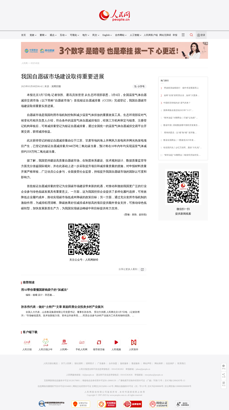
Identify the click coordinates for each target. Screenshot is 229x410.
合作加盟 (113, 363)
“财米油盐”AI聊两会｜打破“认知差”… (180, 118)
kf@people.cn (88, 375)
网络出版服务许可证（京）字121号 (130, 386)
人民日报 (27, 344)
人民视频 (116, 344)
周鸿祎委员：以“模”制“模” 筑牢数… (180, 133)
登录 (203, 35)
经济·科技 (35, 63)
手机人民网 (81, 344)
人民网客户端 (151, 35)
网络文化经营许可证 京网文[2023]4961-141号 (93, 386)
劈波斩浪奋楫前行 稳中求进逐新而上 (181, 88)
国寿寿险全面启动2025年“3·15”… (178, 110)
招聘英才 (90, 363)
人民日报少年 (46, 344)
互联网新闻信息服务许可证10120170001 (62, 380)
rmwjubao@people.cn (154, 375)
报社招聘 (78, 363)
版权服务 (124, 363)
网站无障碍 (165, 35)
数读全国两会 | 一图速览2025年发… (179, 140)
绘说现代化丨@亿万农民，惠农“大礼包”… (182, 147)
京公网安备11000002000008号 (178, 386)
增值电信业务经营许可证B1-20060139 (99, 380)
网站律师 (159, 363)
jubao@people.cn (143, 369)
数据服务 (136, 363)
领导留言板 (99, 344)
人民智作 (134, 344)
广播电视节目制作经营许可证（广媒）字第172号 (140, 380)
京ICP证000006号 (155, 386)
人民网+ (64, 344)
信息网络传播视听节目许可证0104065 (54, 386)
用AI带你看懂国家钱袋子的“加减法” (44, 289)
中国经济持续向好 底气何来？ (177, 103)
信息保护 (170, 363)
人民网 (24, 63)
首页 (23, 35)
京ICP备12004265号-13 (175, 380)
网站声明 (147, 363)
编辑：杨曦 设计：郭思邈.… (40, 295)
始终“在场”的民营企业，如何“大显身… (181, 95)
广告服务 (101, 363)
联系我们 (181, 363)
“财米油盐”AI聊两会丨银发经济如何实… (182, 155)
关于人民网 (66, 363)
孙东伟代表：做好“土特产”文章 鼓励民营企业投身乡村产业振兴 (62, 306)
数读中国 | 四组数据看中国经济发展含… (181, 125)
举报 (175, 35)
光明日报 (56, 86)
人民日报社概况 (50, 363)
